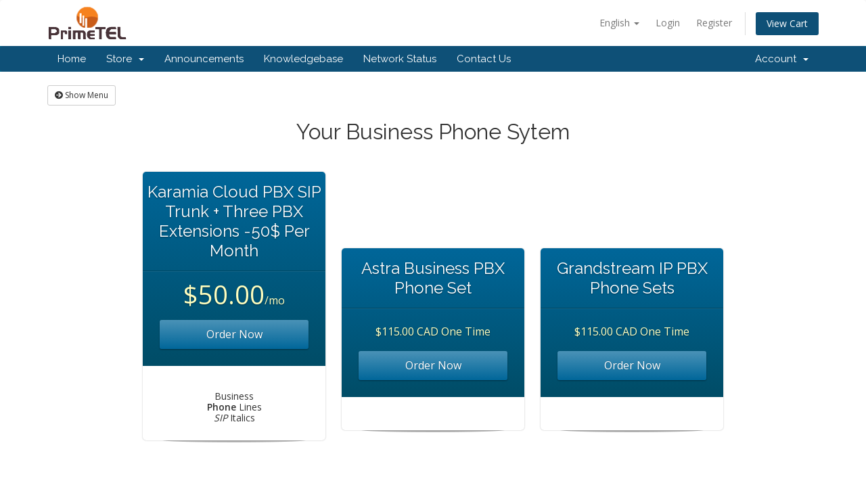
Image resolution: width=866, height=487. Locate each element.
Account (781, 59)
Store (125, 59)
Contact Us (484, 59)
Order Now (234, 334)
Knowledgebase (303, 59)
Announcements (204, 59)
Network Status (399, 59)
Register (714, 22)
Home (72, 59)
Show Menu (81, 95)
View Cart (787, 23)
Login (668, 22)
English (619, 22)
